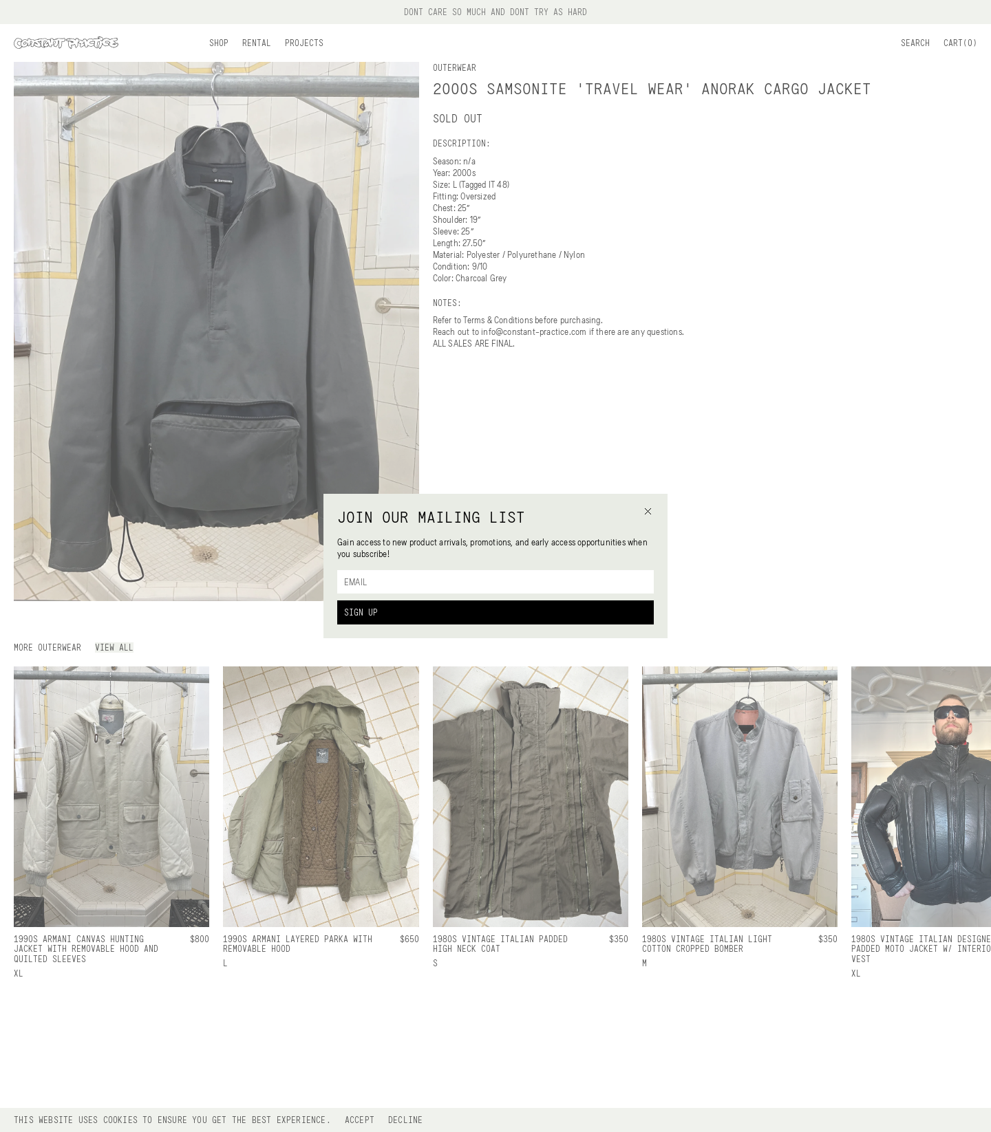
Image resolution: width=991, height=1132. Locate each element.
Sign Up (361, 612)
